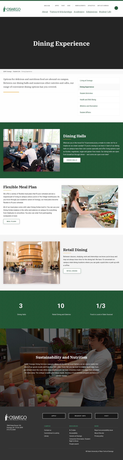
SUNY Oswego (7, 71)
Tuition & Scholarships (61, 11)
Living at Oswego (86, 81)
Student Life (105, 11)
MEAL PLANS (11, 221)
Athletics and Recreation (89, 106)
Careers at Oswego (75, 436)
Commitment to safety (51, 433)
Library (46, 436)
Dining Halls (72, 160)
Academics (79, 11)
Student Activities (86, 93)
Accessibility (73, 433)
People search (74, 444)
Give (68, 5)
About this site (99, 433)
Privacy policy (99, 436)
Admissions (91, 11)
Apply (57, 5)
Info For (47, 5)
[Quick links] (111, 5)
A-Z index (72, 430)
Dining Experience (87, 87)
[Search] (116, 8)
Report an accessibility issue (104, 430)
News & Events (80, 5)
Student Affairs (85, 112)
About (45, 11)
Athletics (91, 5)
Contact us (47, 430)
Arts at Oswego (103, 5)
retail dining (72, 271)
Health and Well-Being (88, 100)
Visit (63, 5)
